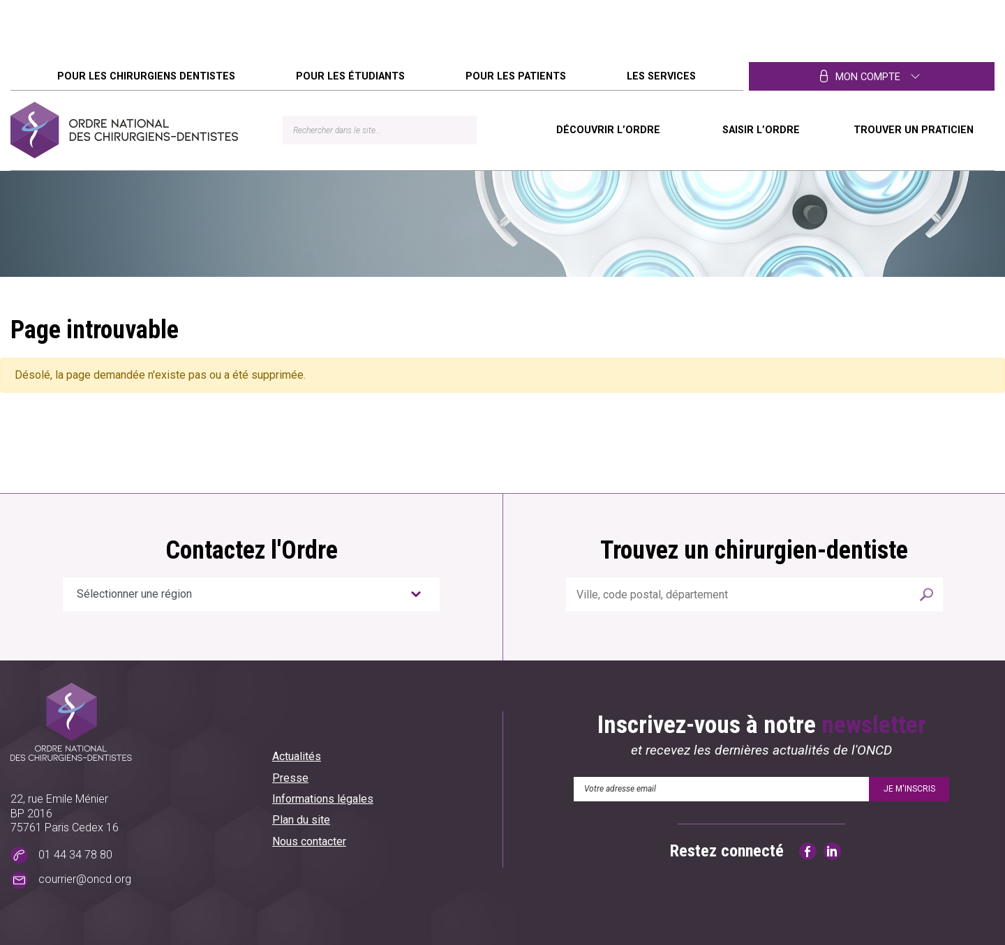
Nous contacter (309, 841)
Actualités (296, 756)
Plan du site (301, 819)
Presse (290, 778)
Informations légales (322, 799)
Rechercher (926, 594)
